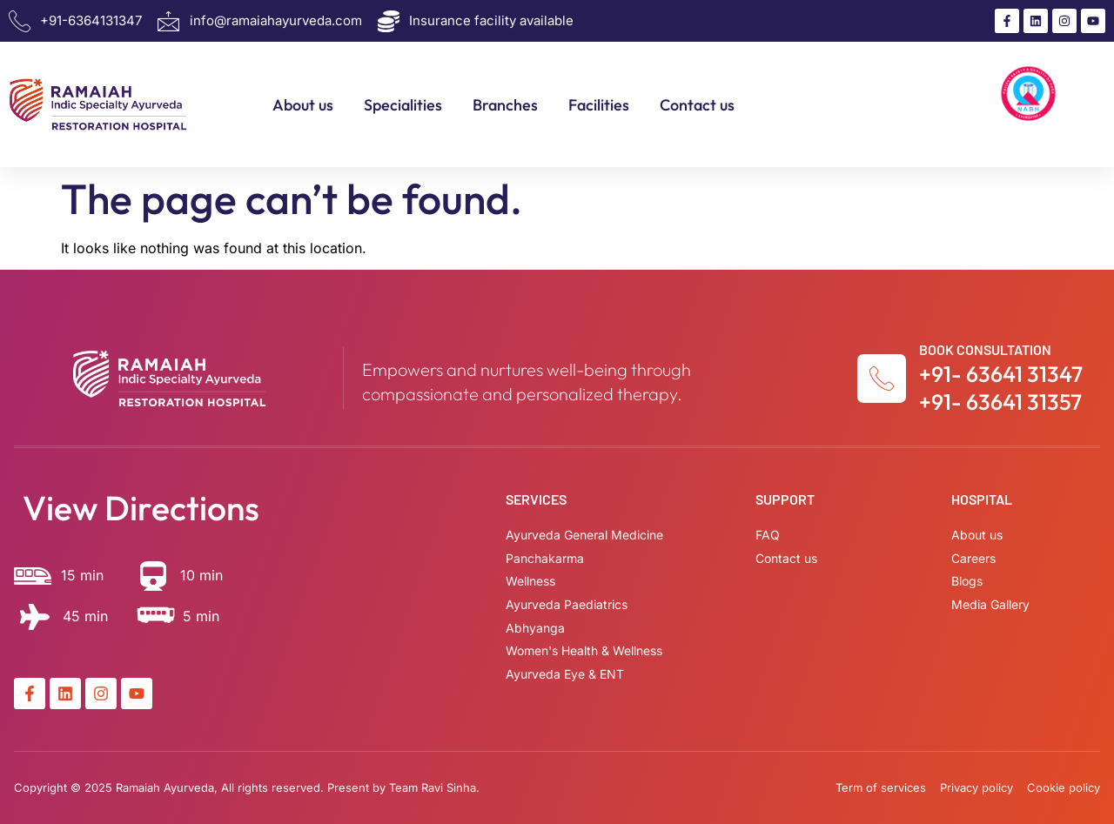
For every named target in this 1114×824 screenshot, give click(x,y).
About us (302, 105)
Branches (505, 105)
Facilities (598, 105)
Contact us (697, 105)
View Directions (141, 507)
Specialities (403, 105)
